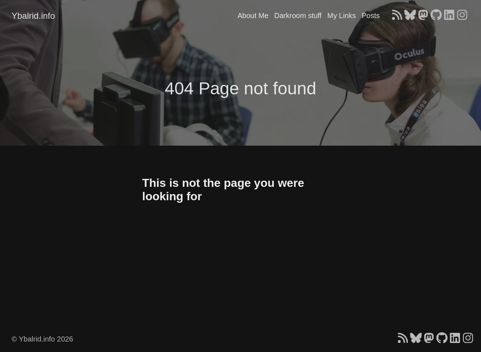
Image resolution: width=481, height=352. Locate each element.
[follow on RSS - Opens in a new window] (397, 15)
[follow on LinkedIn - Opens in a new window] (449, 15)
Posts (371, 16)
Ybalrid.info (33, 16)
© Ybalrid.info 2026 (42, 339)
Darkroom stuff (298, 16)
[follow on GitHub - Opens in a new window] (436, 15)
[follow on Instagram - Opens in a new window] (462, 15)
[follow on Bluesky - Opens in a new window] (410, 15)
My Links (341, 16)
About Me (253, 16)
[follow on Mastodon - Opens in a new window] (423, 15)
